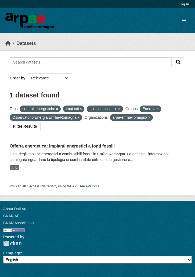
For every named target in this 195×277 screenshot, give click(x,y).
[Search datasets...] (91, 62)
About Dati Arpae (17, 209)
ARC (15, 167)
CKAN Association (18, 223)
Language (12, 253)
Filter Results (25, 126)
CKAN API (12, 216)
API (75, 186)
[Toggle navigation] (184, 21)
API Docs (92, 186)
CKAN (12, 243)
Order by (17, 78)
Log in (184, 4)
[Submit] (178, 62)
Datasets (26, 43)
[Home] (8, 43)
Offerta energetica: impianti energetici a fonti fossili (62, 146)
